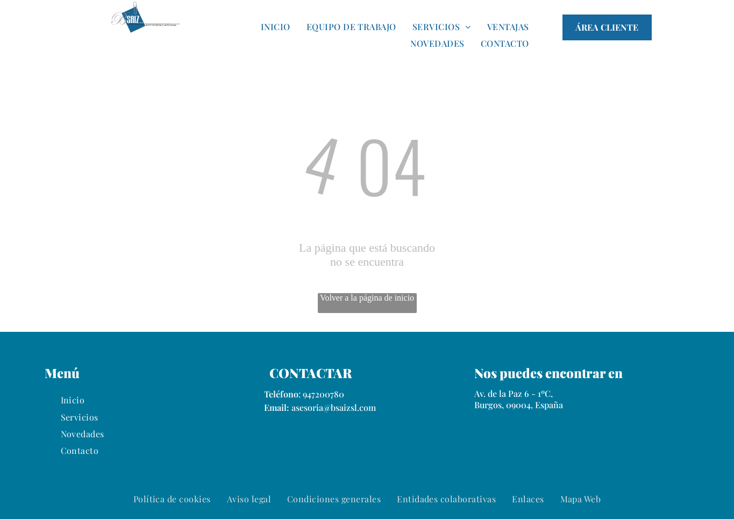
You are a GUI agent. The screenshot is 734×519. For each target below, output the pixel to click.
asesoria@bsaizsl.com (333, 407)
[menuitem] (275, 26)
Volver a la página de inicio (367, 297)
